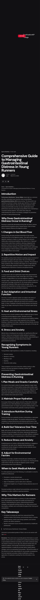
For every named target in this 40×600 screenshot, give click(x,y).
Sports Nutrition (5, 151)
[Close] (36, 579)
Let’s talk (21, 36)
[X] (5, 181)
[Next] (28, 567)
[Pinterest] (8, 181)
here (5, 534)
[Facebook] (3, 181)
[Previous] (23, 567)
